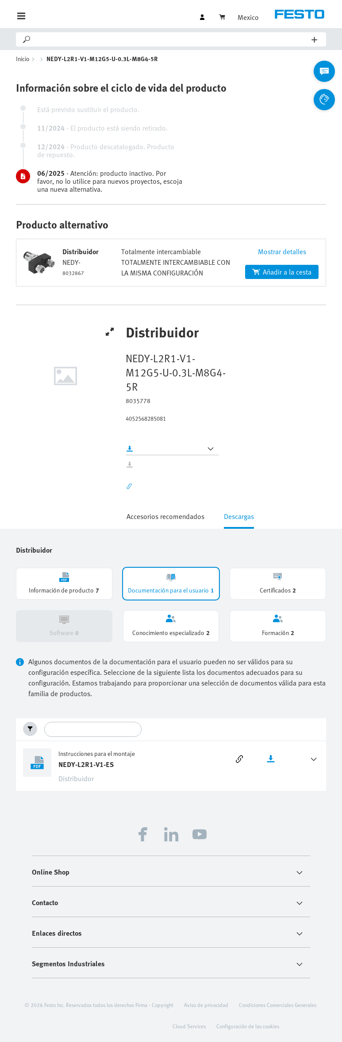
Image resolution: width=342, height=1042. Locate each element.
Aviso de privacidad (206, 1005)
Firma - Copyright (154, 1005)
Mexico (248, 17)
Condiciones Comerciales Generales (277, 1005)
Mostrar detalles (282, 251)
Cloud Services (189, 1026)
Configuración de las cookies (247, 1026)
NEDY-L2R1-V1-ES (86, 764)
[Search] (171, 39)
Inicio (23, 58)
